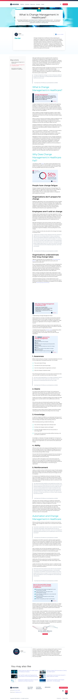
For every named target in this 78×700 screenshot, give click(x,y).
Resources (32, 4)
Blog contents (14, 60)
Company (38, 4)
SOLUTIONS (30, 687)
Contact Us (59, 698)
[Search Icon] (61, 4)
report (42, 163)
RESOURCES (47, 687)
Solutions (27, 4)
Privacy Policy (65, 698)
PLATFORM (38, 687)
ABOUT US (30, 688)
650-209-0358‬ (17, 690)
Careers (42, 4)
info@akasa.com (18, 692)
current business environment (42, 282)
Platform (22, 4)
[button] (59, 34)
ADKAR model (49, 329)
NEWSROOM (39, 688)
